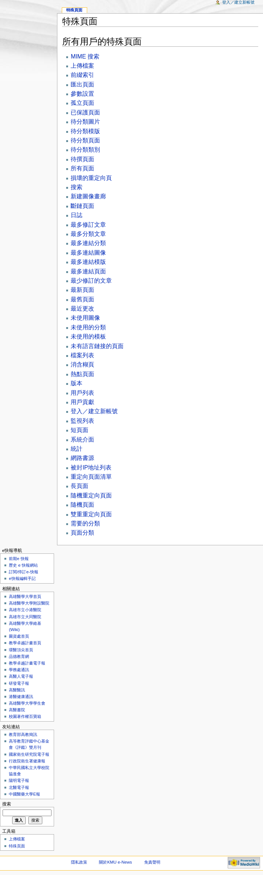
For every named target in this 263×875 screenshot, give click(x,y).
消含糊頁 (82, 364)
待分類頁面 (85, 140)
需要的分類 (85, 523)
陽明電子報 (19, 780)
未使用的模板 (88, 336)
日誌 (76, 215)
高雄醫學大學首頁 (25, 596)
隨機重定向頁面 (91, 495)
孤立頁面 (82, 103)
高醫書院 (17, 710)
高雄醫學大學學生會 (27, 703)
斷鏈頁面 (82, 206)
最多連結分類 (88, 243)
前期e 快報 (19, 558)
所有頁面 (82, 168)
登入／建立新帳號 (94, 411)
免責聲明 (152, 862)
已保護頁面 (85, 112)
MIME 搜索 (85, 56)
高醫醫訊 (17, 690)
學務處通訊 (19, 669)
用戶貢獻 (82, 402)
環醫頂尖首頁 (21, 650)
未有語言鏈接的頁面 (97, 346)
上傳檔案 (82, 66)
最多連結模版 (88, 262)
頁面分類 (82, 532)
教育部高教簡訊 (23, 734)
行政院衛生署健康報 (27, 761)
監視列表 (82, 421)
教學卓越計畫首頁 (25, 643)
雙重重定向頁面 (91, 514)
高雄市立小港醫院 (25, 609)
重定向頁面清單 (91, 477)
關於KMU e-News (115, 862)
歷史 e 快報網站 (25, 565)
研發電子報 (19, 683)
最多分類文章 (88, 234)
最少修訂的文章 (91, 280)
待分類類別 (85, 149)
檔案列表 (82, 355)
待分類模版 (85, 131)
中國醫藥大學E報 (24, 794)
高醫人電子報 (21, 676)
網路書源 (82, 458)
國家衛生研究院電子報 (29, 754)
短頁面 (79, 430)
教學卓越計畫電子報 (27, 663)
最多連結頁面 (88, 271)
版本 (76, 383)
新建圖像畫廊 (88, 196)
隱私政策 (79, 862)
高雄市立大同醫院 (25, 616)
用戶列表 (82, 393)
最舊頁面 (82, 299)
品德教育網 (19, 656)
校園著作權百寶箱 (25, 716)
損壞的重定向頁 (91, 178)
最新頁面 (82, 290)
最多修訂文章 (88, 225)
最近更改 (82, 308)
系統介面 (82, 439)
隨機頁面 (82, 505)
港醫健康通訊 (21, 696)
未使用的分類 (88, 327)
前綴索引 (82, 75)
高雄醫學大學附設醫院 (29, 603)
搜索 (76, 187)
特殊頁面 (74, 10)
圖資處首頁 (19, 636)
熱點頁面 (82, 374)
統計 (76, 449)
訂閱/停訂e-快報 (23, 572)
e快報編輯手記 (22, 578)
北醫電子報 (19, 787)
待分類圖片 (85, 121)
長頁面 (79, 486)
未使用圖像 (85, 318)
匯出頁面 (82, 84)
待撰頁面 (82, 159)
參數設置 (82, 94)
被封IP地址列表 (91, 467)
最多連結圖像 (88, 252)
